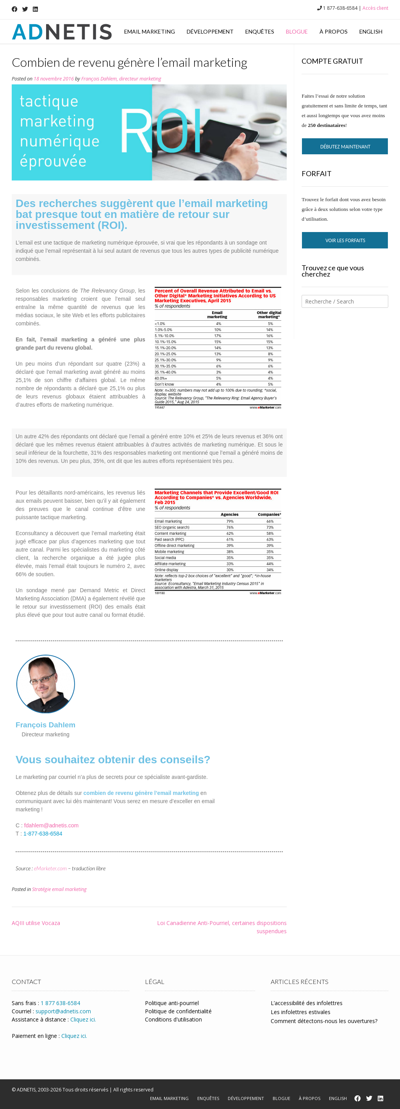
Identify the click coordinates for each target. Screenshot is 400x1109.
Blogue (297, 31)
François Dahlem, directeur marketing (121, 78)
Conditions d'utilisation (173, 1019)
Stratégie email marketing (59, 889)
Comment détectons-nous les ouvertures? (324, 1021)
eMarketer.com (50, 868)
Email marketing (149, 31)
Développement (210, 31)
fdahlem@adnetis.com (51, 825)
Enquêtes (259, 31)
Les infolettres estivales (300, 1012)
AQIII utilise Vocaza (36, 923)
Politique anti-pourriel (172, 1003)
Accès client (375, 8)
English (370, 31)
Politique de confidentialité (178, 1011)
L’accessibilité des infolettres (307, 1003)
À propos (334, 31)
